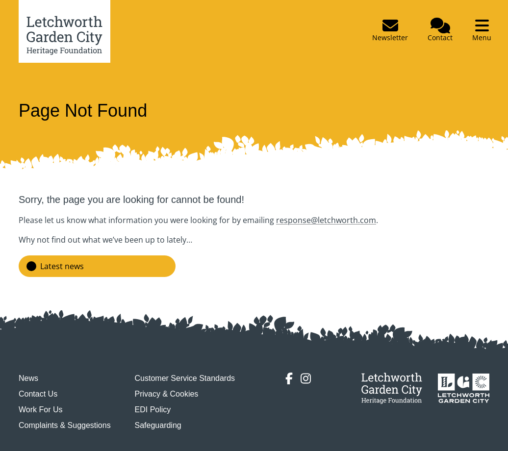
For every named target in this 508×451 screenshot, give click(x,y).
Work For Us (40, 409)
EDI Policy (153, 409)
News (28, 378)
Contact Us (38, 394)
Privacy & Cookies (167, 394)
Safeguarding (158, 425)
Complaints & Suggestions (65, 425)
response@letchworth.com (326, 220)
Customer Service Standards (185, 378)
